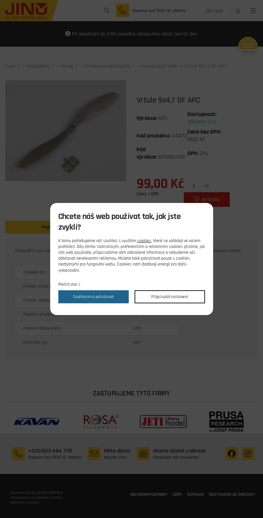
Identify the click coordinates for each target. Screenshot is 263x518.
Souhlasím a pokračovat (93, 296)
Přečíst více (67, 284)
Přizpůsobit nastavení (169, 296)
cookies (144, 240)
